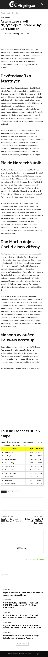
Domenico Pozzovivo (12, 470)
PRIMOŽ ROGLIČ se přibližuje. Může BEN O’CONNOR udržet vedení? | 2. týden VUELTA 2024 (21, 605)
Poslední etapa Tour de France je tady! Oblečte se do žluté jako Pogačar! (21, 636)
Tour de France (13, 492)
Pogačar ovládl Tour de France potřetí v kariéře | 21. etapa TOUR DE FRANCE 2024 (22, 626)
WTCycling (14, 33)
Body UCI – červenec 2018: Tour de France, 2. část (11, 521)
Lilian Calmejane (11, 473)
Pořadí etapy (14, 442)
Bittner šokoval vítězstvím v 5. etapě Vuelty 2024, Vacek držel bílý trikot (22, 566)
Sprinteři (7, 445)
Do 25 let (16, 445)
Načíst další (22, 643)
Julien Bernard (10, 484)
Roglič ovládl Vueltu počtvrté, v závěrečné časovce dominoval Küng (23, 594)
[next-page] (6, 576)
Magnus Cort (9, 452)
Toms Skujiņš (9, 466)
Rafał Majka (9, 477)
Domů (3, 13)
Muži (8, 13)
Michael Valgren (10, 463)
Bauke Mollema (10, 459)
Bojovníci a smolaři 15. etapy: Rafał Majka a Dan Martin (34, 521)
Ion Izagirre (9, 456)
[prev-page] (2, 576)
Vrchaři (40, 442)
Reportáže (15, 13)
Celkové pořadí (28, 442)
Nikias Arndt (9, 480)
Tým (24, 445)
